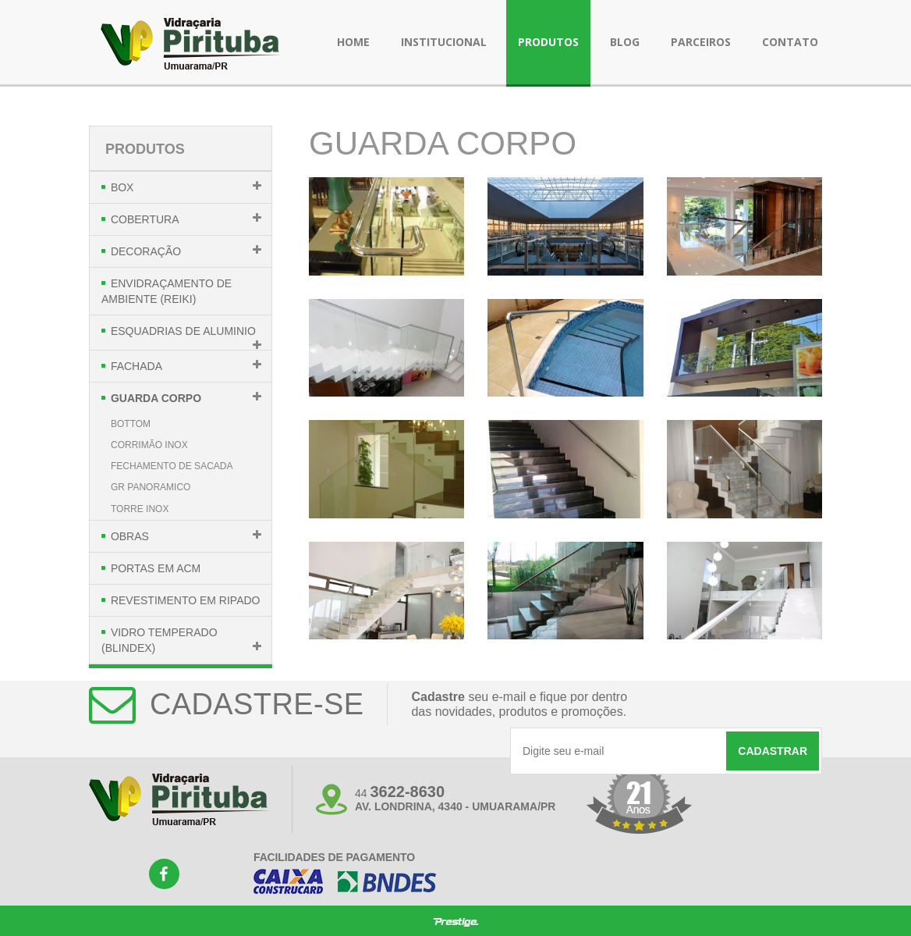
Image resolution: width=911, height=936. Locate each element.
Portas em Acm (155, 568)
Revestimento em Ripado (186, 600)
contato (790, 41)
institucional (444, 41)
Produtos (145, 149)
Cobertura (145, 219)
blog (625, 41)
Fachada (136, 366)
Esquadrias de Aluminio (183, 331)
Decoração (146, 251)
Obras (130, 536)
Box (122, 187)
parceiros (701, 41)
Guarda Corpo (156, 398)
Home (353, 41)
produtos (548, 41)
